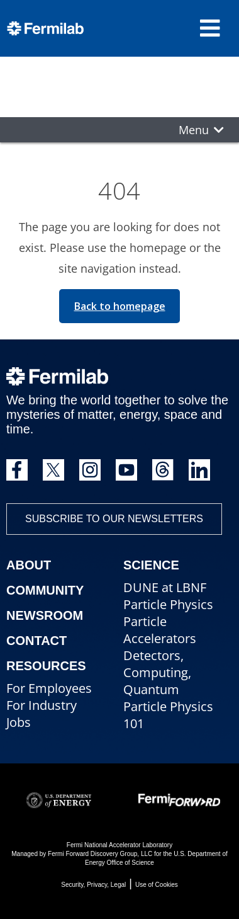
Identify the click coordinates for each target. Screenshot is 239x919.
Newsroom (44, 615)
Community (45, 590)
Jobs (18, 722)
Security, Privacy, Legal (93, 884)
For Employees (49, 688)
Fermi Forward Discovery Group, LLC (100, 853)
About (28, 565)
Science (151, 565)
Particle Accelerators (159, 630)
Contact (36, 641)
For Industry (41, 705)
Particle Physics (168, 604)
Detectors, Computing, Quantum (157, 672)
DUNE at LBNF (164, 587)
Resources (46, 666)
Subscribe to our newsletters (114, 518)
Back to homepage (119, 306)
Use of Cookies (156, 884)
